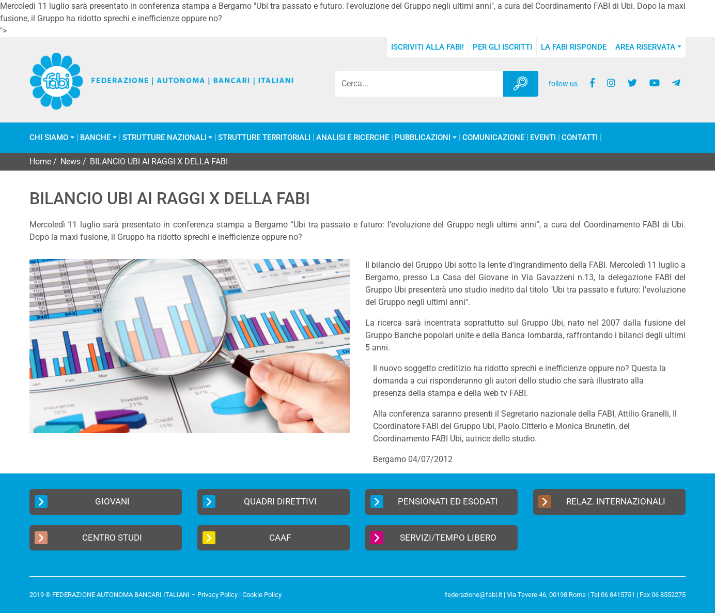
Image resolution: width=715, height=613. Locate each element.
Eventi (543, 138)
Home (40, 161)
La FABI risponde (574, 47)
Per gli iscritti (502, 47)
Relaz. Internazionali (601, 501)
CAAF (247, 537)
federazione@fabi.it (473, 595)
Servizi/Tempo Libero (433, 537)
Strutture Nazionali (164, 138)
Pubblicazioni (422, 138)
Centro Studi (88, 537)
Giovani (82, 501)
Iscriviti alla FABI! (427, 47)
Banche (95, 138)
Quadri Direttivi (260, 501)
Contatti (580, 138)
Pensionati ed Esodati (434, 501)
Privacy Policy (217, 595)
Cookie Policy (262, 595)
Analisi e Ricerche (352, 138)
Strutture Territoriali (264, 138)
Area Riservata (645, 47)
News (70, 161)
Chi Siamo (48, 138)
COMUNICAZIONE (493, 138)
